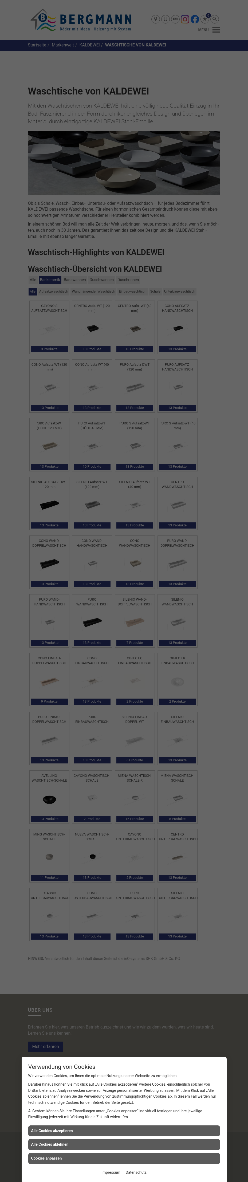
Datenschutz (136, 1172)
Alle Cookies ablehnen (50, 1144)
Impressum (110, 1172)
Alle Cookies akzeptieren (52, 1131)
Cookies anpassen (46, 1158)
